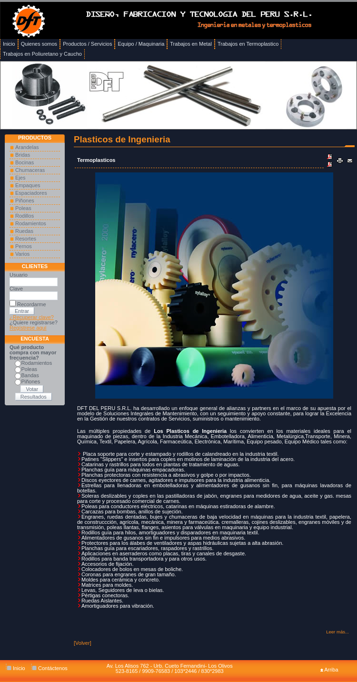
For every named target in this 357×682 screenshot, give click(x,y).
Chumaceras (30, 170)
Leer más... (337, 631)
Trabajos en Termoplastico (248, 44)
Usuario (19, 275)
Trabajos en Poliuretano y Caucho (42, 54)
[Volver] (82, 643)
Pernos (23, 246)
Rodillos (24, 216)
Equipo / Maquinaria (141, 44)
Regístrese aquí (28, 328)
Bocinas (24, 162)
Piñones (24, 200)
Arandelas (27, 147)
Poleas (23, 208)
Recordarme (31, 304)
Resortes (25, 238)
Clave (16, 288)
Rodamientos (30, 223)
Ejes (20, 178)
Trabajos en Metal (191, 44)
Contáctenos (49, 668)
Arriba (329, 669)
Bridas (22, 155)
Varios (22, 254)
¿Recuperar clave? (32, 317)
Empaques (27, 185)
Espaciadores (31, 193)
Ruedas (24, 231)
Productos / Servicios (87, 44)
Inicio (15, 668)
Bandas (30, 375)
